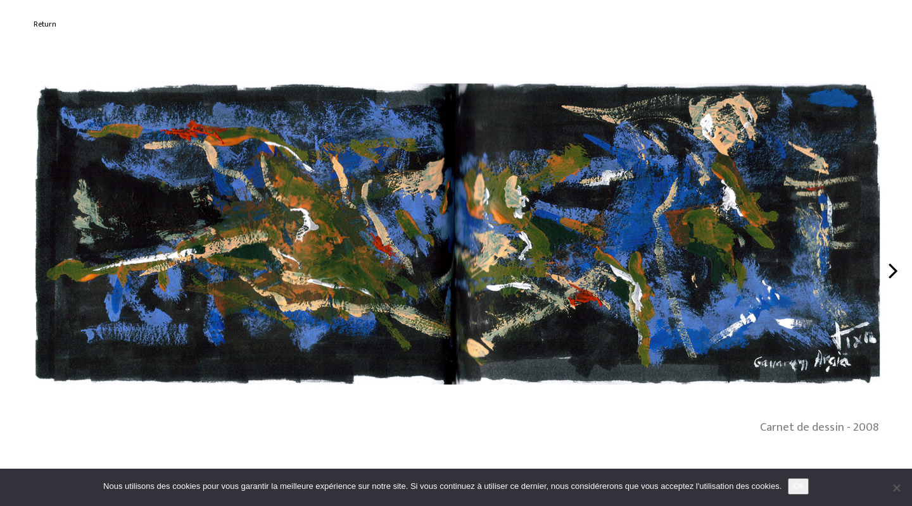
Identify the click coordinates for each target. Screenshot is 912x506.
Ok (798, 486)
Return (45, 24)
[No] (896, 487)
